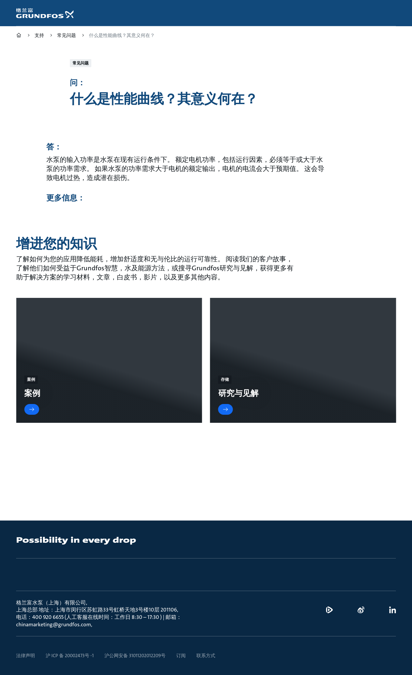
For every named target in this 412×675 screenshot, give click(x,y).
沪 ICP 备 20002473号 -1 (70, 655)
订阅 (181, 655)
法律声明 (25, 655)
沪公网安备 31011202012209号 (135, 655)
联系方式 (205, 655)
